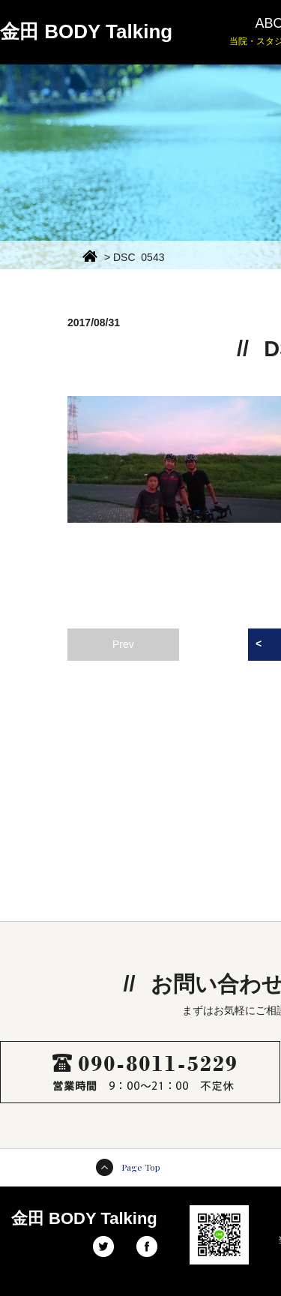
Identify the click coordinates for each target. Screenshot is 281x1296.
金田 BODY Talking (86, 31)
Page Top (140, 1167)
